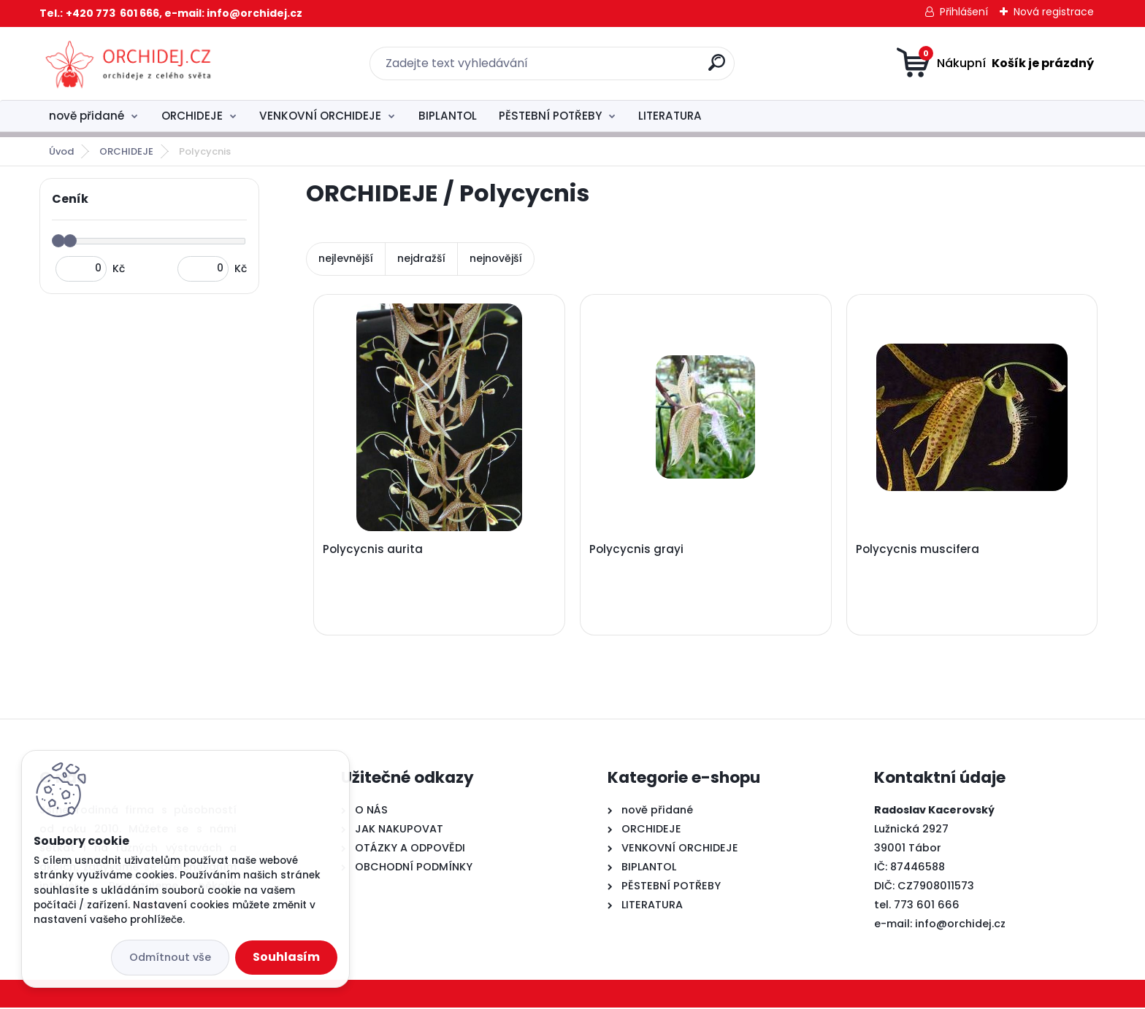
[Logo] (128, 63)
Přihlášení (964, 11)
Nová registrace (1054, 11)
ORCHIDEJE (192, 115)
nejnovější (496, 258)
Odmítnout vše (170, 957)
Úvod (61, 151)
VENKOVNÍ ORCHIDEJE (320, 115)
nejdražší (421, 258)
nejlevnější (345, 258)
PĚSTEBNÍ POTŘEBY (550, 115)
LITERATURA (670, 115)
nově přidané (86, 115)
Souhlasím (286, 956)
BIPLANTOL (447, 115)
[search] (716, 68)
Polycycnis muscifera (918, 549)
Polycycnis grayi (637, 549)
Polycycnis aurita (373, 549)
